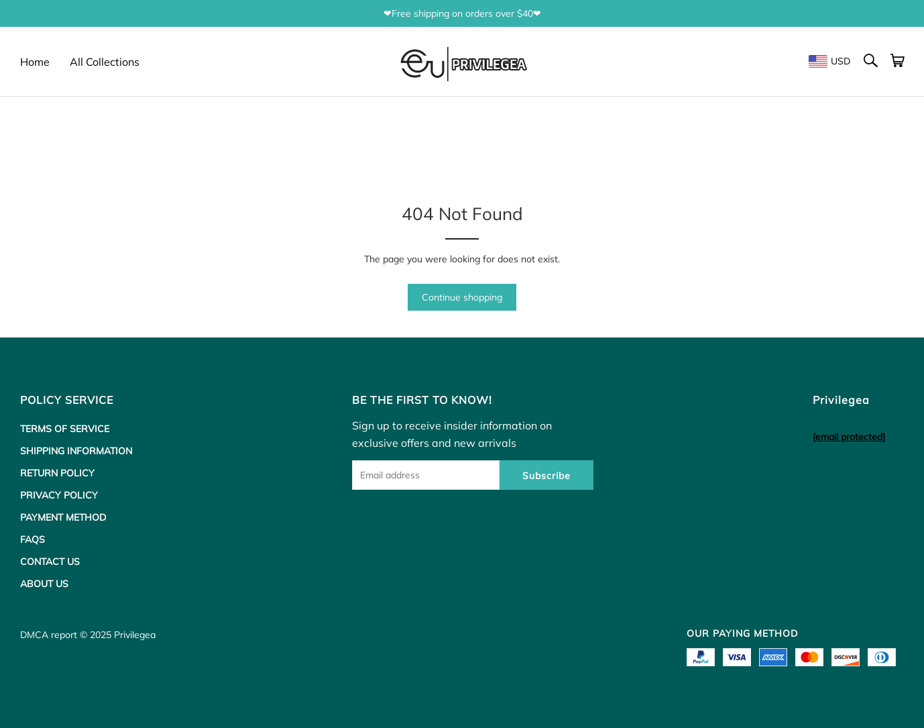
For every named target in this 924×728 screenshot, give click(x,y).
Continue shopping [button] (462, 297)
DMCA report (48, 635)
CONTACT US (50, 562)
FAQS (32, 539)
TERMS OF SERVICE (64, 429)
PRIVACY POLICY (59, 495)
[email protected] (849, 437)
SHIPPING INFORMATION (76, 451)
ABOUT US (44, 584)
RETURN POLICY (57, 473)
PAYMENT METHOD (63, 517)
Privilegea (135, 635)
